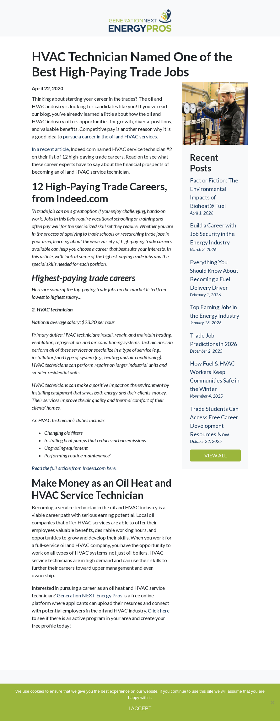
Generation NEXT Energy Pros (89, 595)
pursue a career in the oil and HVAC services (110, 136)
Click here (159, 610)
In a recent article (50, 149)
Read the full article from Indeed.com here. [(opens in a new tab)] (74, 468)
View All (215, 455)
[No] (272, 702)
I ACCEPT (140, 708)
